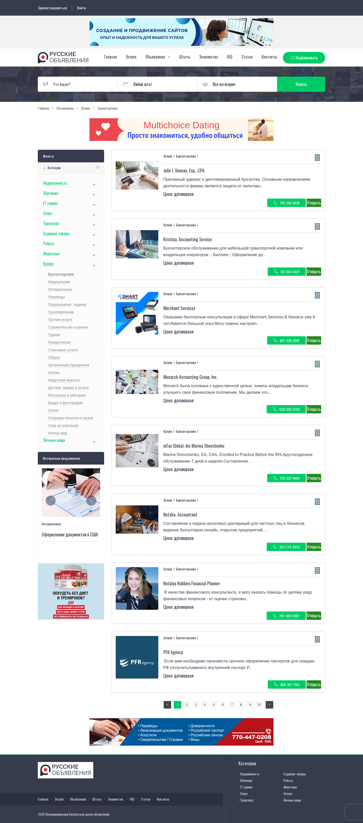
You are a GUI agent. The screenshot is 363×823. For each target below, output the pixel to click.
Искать (301, 84)
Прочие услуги (60, 320)
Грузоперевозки (61, 312)
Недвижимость (55, 183)
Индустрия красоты (64, 380)
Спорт (47, 213)
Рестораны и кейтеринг (67, 395)
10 (259, 705)
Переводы (56, 297)
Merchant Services (179, 308)
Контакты (269, 56)
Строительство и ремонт (68, 327)
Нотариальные (60, 289)
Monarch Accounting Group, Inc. (190, 377)
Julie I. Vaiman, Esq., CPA (183, 170)
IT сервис (50, 203)
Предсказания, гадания (67, 304)
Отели (53, 410)
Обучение (50, 193)
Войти (81, 8)
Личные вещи (54, 440)
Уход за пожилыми (63, 425)
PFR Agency (173, 652)
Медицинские (59, 282)
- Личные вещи (291, 800)
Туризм (54, 335)
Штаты (184, 56)
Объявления (155, 56)
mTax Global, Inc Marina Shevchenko (193, 445)
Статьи (247, 56)
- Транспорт (246, 800)
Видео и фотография (65, 403)
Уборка (54, 357)
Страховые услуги (63, 350)
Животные (51, 254)
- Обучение (245, 780)
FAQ (229, 56)
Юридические (59, 342)
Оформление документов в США (70, 534)
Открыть (314, 203)
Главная (110, 56)
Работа (48, 243)
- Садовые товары (294, 774)
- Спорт (243, 793)
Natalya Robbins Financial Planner (191, 583)
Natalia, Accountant (180, 514)
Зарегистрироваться (52, 8)
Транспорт (51, 223)
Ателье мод (57, 433)
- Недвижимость (249, 774)
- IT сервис (245, 787)
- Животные (289, 787)
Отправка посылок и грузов (70, 418)
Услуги (131, 56)
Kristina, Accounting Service (187, 239)
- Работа (287, 780)
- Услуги (287, 793)
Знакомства (208, 56)
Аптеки (53, 373)
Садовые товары (56, 233)
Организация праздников (68, 365)
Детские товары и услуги (68, 388)
